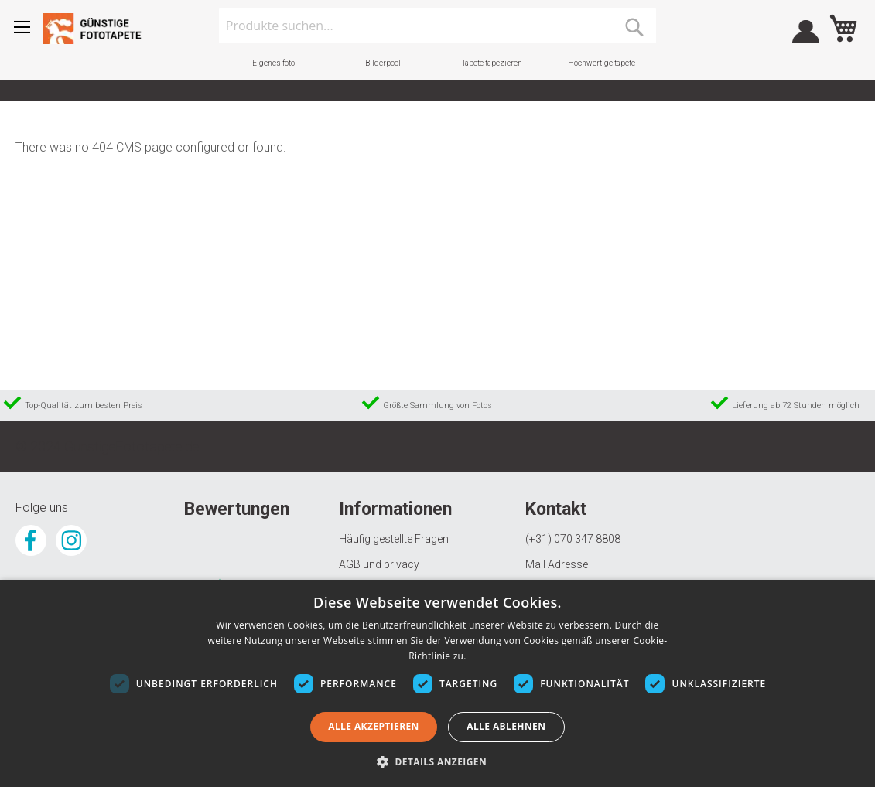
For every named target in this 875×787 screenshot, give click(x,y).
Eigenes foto (273, 63)
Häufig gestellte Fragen (394, 539)
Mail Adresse (556, 564)
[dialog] (437, 683)
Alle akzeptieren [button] (373, 726)
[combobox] (438, 25)
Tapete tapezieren (492, 63)
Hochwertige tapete (601, 63)
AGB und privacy (379, 564)
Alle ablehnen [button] (506, 726)
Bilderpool (383, 63)
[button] (437, 761)
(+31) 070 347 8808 (572, 539)
